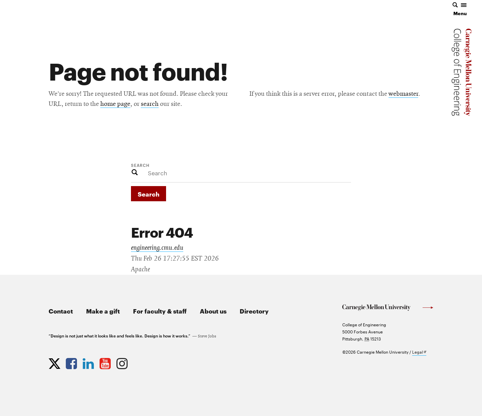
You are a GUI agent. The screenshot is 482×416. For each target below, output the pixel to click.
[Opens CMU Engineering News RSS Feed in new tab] (139, 362)
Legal (419, 352)
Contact (61, 310)
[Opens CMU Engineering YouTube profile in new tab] (106, 362)
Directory (254, 310)
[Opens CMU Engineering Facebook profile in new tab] (72, 362)
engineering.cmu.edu (157, 247)
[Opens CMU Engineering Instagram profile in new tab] (123, 362)
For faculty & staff (160, 310)
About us (213, 310)
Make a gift (103, 310)
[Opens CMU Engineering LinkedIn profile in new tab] (89, 362)
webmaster (403, 94)
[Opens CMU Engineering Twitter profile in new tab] (55, 362)
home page (115, 104)
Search (140, 165)
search (150, 104)
